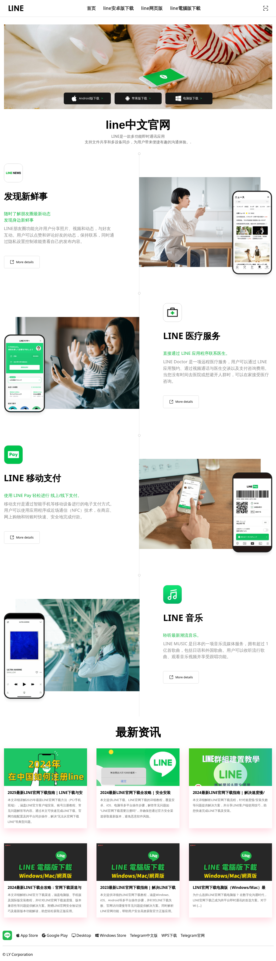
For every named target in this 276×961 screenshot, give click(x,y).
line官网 (16, 8)
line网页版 (152, 8)
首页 (91, 8)
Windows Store (110, 935)
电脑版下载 (189, 98)
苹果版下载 (138, 98)
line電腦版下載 (185, 8)
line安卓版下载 (118, 8)
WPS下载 (169, 935)
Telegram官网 (193, 935)
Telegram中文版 (144, 935)
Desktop (81, 935)
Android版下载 (87, 98)
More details (22, 262)
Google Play (55, 935)
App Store (27, 935)
